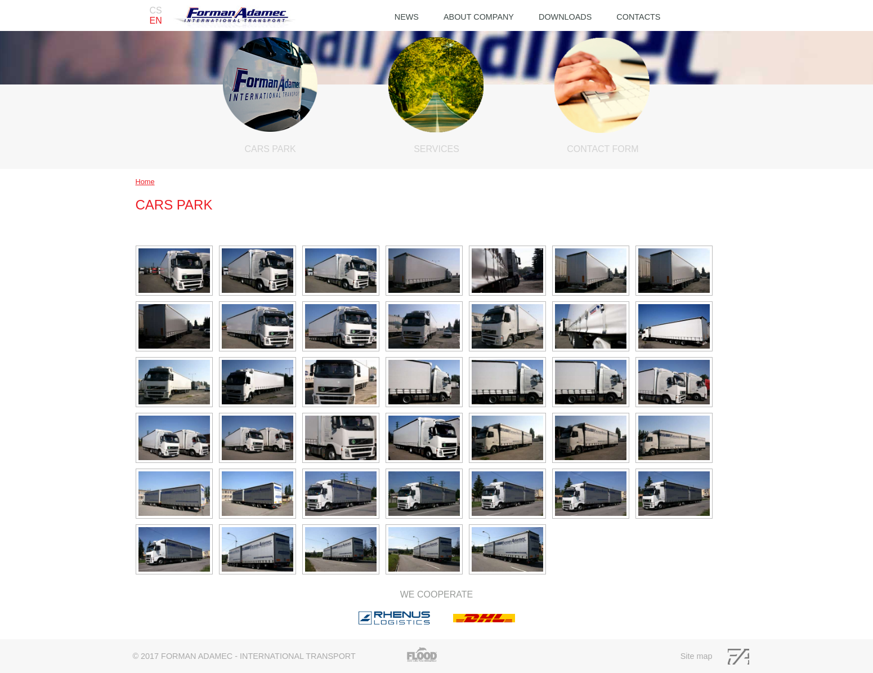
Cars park (270, 95)
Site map (697, 656)
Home (145, 181)
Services (436, 95)
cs (156, 10)
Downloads (565, 16)
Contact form (602, 95)
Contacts (638, 16)
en (156, 20)
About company (479, 16)
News (407, 16)
